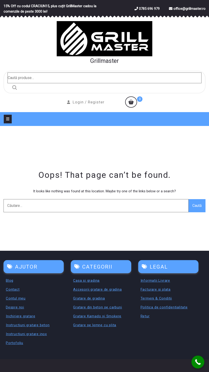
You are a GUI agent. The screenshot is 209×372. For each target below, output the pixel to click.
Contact (13, 289)
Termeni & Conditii (156, 298)
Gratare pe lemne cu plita (94, 325)
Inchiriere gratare (20, 316)
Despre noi (15, 307)
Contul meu (16, 298)
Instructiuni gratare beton (28, 325)
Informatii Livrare (155, 280)
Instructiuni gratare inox (26, 334)
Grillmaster (104, 60)
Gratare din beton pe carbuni (97, 307)
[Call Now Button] (197, 362)
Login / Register (85, 102)
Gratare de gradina (89, 298)
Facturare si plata (156, 289)
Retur (145, 316)
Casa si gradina (86, 280)
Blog (9, 280)
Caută (13, 87)
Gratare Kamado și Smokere (97, 316)
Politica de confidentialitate (164, 307)
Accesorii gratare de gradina (97, 289)
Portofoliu (14, 343)
